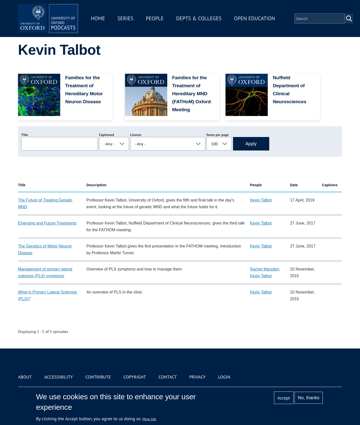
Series (125, 18)
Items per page (217, 134)
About (25, 377)
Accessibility (58, 377)
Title (24, 134)
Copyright (134, 377)
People (155, 18)
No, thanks (308, 397)
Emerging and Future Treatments (47, 223)
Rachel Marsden (264, 269)
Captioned (106, 134)
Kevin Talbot (261, 200)
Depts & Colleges (199, 18)
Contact (167, 377)
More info (149, 419)
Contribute (98, 377)
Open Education (254, 18)
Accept (283, 398)
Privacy (197, 377)
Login (224, 377)
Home (98, 18)
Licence (135, 134)
